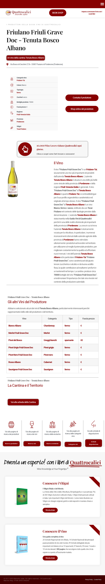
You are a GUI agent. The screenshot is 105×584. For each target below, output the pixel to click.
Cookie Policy (97, 579)
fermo (19, 93)
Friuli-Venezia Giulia (23, 114)
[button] (102, 4)
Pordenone (20, 122)
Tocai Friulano (21, 129)
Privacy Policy (89, 579)
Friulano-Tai (21, 80)
